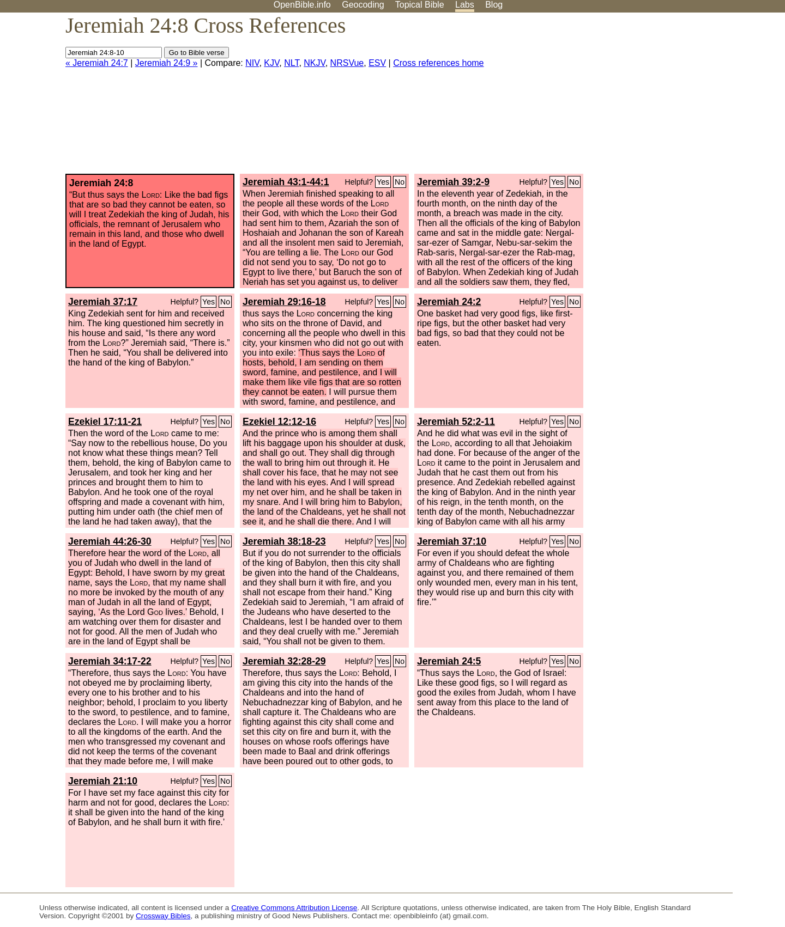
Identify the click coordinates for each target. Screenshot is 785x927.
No (399, 182)
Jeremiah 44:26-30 (110, 541)
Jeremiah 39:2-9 (453, 181)
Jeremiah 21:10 (102, 781)
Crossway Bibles (163, 916)
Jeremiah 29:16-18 (284, 301)
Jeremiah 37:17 (102, 301)
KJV (271, 63)
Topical (419, 4)
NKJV (314, 63)
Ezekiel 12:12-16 (279, 421)
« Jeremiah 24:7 (96, 63)
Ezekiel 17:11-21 (105, 421)
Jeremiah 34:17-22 (110, 661)
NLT (291, 63)
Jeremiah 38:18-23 (284, 541)
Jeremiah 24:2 (449, 301)
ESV (377, 63)
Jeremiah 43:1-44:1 (286, 181)
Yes (383, 182)
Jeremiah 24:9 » (166, 63)
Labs (464, 4)
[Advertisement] (675, 97)
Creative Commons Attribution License (294, 908)
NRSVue (347, 63)
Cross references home (438, 63)
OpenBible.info (302, 4)
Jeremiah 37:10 (451, 541)
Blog (494, 4)
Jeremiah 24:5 (449, 661)
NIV (252, 63)
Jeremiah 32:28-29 (284, 661)
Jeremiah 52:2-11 (456, 421)
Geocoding (363, 4)
